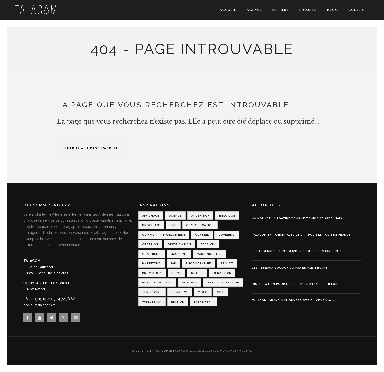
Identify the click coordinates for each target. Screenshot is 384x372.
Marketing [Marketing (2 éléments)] (151, 263)
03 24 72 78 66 (63, 299)
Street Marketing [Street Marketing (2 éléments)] (223, 282)
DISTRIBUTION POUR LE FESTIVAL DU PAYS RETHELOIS (295, 284)
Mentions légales (194, 350)
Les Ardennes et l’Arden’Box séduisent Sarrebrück (298, 251)
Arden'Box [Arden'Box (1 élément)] (200, 215)
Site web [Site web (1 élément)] (190, 282)
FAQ (226, 350)
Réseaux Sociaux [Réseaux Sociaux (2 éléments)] (157, 282)
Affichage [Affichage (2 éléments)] (150, 215)
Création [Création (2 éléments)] (150, 244)
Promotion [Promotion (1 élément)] (152, 273)
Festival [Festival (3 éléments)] (208, 244)
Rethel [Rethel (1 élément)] (197, 273)
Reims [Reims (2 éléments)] (176, 273)
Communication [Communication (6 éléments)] (200, 225)
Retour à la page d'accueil (92, 148)
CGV (216, 350)
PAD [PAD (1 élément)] (173, 263)
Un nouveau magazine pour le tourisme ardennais (297, 218)
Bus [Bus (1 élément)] (173, 225)
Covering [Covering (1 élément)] (226, 234)
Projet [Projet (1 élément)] (227, 263)
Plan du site (242, 350)
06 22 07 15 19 (34, 299)
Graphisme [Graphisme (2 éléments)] (151, 254)
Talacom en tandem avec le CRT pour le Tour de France (301, 234)
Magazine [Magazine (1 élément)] (179, 254)
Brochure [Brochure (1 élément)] (151, 225)
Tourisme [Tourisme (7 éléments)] (179, 292)
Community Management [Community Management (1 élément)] (163, 234)
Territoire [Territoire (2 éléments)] (152, 292)
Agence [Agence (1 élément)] (175, 215)
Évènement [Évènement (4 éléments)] (203, 301)
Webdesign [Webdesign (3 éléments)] (152, 301)
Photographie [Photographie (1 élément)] (198, 263)
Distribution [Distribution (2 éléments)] (179, 244)
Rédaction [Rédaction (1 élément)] (222, 273)
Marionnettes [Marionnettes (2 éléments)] (209, 254)
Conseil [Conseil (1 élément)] (202, 234)
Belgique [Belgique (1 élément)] (227, 215)
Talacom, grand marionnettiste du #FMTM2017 (293, 300)
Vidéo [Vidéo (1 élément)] (203, 292)
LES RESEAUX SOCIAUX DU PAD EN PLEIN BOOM (289, 267)
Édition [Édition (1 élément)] (177, 301)
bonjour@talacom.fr (39, 305)
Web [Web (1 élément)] (221, 292)
